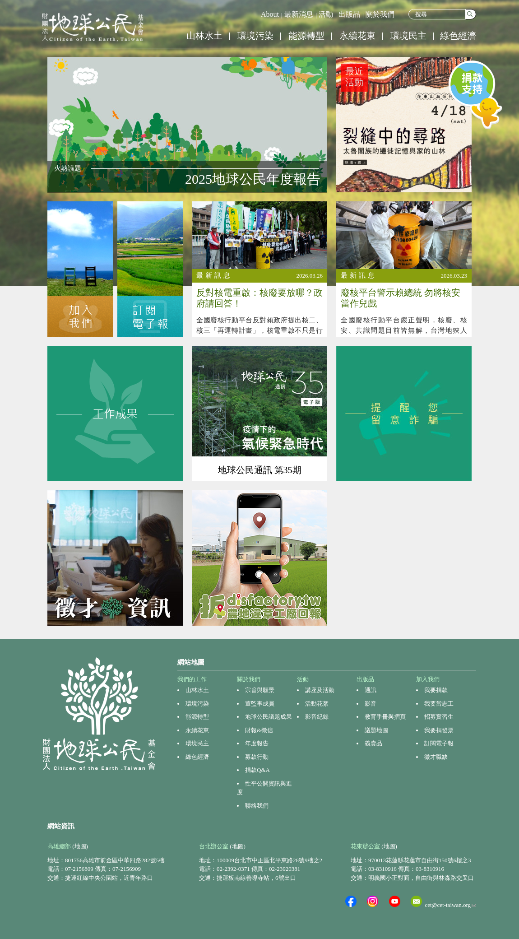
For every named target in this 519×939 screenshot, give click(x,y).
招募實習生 (439, 716)
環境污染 (255, 36)
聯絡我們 (257, 805)
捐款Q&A (257, 770)
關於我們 (380, 14)
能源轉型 (306, 36)
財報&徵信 (259, 730)
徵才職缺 (436, 756)
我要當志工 (439, 703)
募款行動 (257, 756)
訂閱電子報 (439, 743)
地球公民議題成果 (268, 716)
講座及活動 (319, 690)
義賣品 (373, 743)
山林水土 (204, 36)
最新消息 (298, 14)
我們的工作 (192, 679)
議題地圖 (376, 730)
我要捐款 (436, 690)
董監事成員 (259, 703)
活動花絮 (317, 703)
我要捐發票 (439, 730)
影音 (370, 703)
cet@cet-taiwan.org (450, 905)
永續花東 (357, 36)
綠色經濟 (458, 36)
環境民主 (408, 36)
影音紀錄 (317, 716)
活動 (326, 14)
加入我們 (428, 679)
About (270, 14)
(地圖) (80, 846)
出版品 (349, 14)
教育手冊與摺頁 (385, 716)
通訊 (370, 690)
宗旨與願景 (259, 690)
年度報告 (257, 743)
